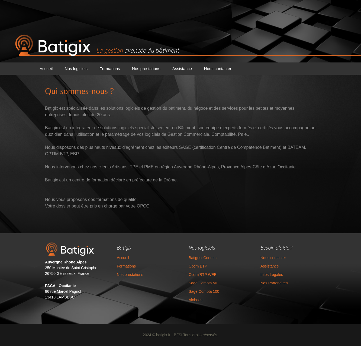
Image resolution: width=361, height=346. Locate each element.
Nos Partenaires (274, 283)
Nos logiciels (76, 68)
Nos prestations (146, 68)
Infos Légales (271, 274)
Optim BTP (198, 266)
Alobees (195, 300)
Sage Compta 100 (204, 291)
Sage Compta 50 (203, 283)
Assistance (182, 68)
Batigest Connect (203, 258)
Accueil (46, 68)
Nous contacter (217, 68)
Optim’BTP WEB (203, 274)
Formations (109, 68)
